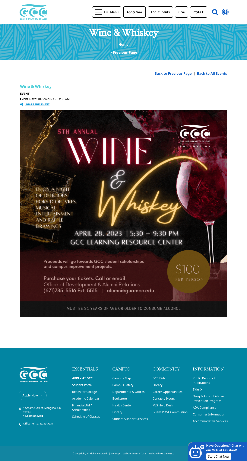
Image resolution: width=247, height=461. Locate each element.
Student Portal (82, 385)
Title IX (197, 389)
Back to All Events (212, 73)
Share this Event (35, 104)
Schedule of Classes (86, 417)
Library (117, 412)
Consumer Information (209, 414)
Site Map (115, 453)
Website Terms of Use (134, 453)
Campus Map (121, 378)
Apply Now (33, 395)
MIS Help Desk (163, 405)
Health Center (122, 405)
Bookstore (119, 398)
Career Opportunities (167, 392)
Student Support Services (130, 419)
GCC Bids (159, 378)
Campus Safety (122, 385)
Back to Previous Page (173, 73)
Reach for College (84, 392)
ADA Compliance (204, 407)
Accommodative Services (210, 421)
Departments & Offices (128, 392)
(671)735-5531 (45, 423)
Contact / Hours (164, 398)
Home (123, 44)
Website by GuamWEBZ (161, 453)
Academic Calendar (85, 398)
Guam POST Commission (170, 412)
